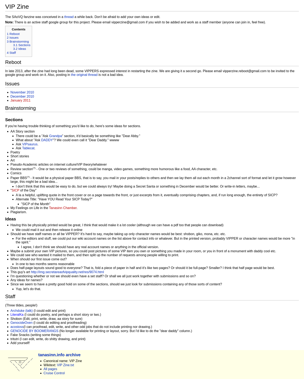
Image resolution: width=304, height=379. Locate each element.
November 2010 (22, 92)
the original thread (84, 75)
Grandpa (55, 136)
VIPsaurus (29, 144)
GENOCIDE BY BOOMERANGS (35, 331)
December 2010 (22, 96)
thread (69, 17)
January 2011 (21, 100)
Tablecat (28, 148)
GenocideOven (22, 322)
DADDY (47, 140)
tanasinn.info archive (59, 354)
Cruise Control (54, 373)
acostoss (17, 327)
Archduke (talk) (22, 310)
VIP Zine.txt (65, 365)
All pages (50, 369)
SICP (15, 190)
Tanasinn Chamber (63, 208)
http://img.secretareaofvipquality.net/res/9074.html (67, 272)
